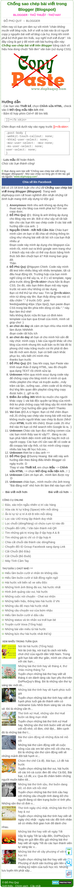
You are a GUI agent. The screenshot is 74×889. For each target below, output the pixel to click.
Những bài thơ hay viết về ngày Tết (40, 831)
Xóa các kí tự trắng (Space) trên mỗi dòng (31, 509)
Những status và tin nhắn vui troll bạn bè (30, 619)
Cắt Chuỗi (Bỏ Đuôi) (18, 556)
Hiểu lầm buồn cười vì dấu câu (24, 615)
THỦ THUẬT (38, 15)
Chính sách (21, 885)
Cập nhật (35, 885)
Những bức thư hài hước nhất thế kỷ (28, 633)
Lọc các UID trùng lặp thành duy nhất (28, 518)
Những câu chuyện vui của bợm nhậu (29, 610)
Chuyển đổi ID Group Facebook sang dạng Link (35, 546)
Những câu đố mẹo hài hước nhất (26, 605)
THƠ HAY (54, 15)
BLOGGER (20, 15)
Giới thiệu (7, 885)
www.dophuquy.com (25, 176)
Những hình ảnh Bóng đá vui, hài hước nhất (33, 587)
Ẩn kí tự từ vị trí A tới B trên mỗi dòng (28, 514)
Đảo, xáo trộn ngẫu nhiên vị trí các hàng (30, 504)
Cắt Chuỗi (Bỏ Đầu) (17, 551)
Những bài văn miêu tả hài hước (25, 629)
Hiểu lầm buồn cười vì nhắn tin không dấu (31, 573)
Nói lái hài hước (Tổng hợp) (35, 646)
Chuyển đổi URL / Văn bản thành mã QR (31, 528)
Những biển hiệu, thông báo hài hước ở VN (32, 601)
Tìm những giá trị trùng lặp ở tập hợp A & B (32, 532)
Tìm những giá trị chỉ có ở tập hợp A (28, 537)
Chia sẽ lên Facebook (37, 182)
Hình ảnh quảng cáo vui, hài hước (26, 591)
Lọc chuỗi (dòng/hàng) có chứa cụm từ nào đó (34, 523)
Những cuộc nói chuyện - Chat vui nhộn (30, 596)
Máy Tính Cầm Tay (17, 560)
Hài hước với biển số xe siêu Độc (26, 582)
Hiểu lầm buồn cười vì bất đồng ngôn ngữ (31, 577)
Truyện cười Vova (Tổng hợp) (23, 624)
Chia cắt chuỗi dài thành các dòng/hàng (30, 542)
